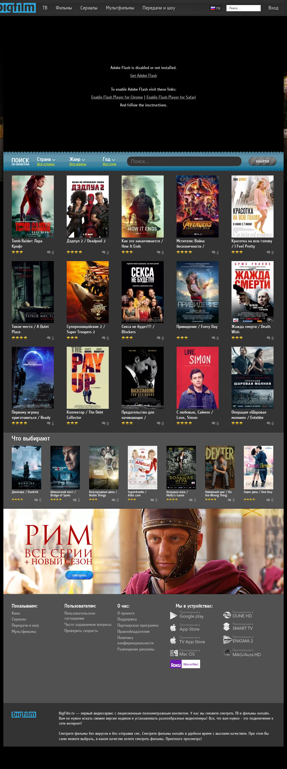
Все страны (46, 164)
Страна (46, 159)
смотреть (79, 575)
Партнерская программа (138, 625)
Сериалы (89, 8)
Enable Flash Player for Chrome (117, 97)
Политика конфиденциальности (135, 640)
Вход (274, 8)
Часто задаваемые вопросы (87, 624)
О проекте (126, 613)
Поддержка (127, 619)
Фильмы (64, 8)
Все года (109, 164)
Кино (16, 613)
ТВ (45, 8)
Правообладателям (133, 631)
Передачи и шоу (159, 8)
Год (109, 159)
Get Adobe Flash (143, 75)
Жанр (77, 159)
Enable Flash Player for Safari (171, 97)
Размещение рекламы (135, 649)
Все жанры (78, 164)
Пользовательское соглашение (79, 616)
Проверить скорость (81, 630)
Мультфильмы (120, 8)
